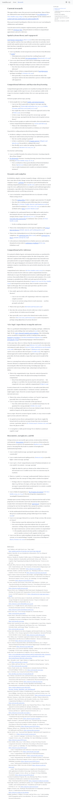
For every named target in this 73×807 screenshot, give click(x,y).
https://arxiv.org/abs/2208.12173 (35, 755)
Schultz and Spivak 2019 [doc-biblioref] (21, 238)
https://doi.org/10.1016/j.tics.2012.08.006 (36, 572)
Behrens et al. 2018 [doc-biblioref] (35, 345)
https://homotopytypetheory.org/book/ (39, 781)
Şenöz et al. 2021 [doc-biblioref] (31, 108)
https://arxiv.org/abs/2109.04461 (31, 751)
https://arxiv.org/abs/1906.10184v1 (17, 613)
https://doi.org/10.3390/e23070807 (31, 718)
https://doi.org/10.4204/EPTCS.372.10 (30, 761)
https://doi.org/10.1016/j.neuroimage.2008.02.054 (21, 609)
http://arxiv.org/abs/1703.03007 (31, 730)
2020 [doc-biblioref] (36, 331)
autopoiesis (35, 504)
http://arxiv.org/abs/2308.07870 (16, 703)
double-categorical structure (35, 102)
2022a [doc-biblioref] (40, 270)
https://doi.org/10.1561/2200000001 (29, 786)
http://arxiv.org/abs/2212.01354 (16, 621)
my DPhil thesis (42, 14)
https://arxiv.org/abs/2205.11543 (43, 695)
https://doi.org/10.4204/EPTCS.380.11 (30, 726)
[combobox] (69, 2)
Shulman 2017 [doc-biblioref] (35, 349)
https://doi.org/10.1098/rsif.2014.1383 (36, 635)
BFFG (23, 209)
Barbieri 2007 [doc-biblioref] (38, 444)
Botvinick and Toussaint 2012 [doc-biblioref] (33, 307)
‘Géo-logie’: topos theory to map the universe (62, 18)
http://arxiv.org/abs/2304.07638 (19, 666)
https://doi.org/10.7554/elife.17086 (24, 646)
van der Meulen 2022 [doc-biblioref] (32, 209)
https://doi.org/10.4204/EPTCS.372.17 (24, 580)
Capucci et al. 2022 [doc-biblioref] (36, 281)
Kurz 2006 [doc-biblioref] (32, 235)
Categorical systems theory (15, 40)
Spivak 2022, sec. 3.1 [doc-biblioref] (29, 216)
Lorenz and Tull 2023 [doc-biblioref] (40, 123)
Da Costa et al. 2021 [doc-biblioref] (33, 206)
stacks (13, 54)
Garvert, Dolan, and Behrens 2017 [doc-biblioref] (35, 347)
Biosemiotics (20, 442)
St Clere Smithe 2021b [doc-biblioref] (32, 270)
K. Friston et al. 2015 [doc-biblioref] (27, 73)
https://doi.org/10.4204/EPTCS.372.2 (18, 740)
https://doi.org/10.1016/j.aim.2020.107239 (25, 641)
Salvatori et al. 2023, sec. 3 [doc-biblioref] (26, 147)
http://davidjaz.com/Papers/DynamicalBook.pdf (21, 674)
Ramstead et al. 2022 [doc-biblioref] (44, 58)
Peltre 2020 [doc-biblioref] (16, 113)
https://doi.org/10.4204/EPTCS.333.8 (18, 747)
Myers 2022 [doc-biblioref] (27, 40)
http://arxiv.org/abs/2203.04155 (35, 670)
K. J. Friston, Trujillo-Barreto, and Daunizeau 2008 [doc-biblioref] (32, 204)
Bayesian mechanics (31, 58)
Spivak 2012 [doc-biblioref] (20, 165)
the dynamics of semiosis (36, 492)
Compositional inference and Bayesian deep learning (62, 12)
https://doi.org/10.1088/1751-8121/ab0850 (19, 792)
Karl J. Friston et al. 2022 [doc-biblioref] (17, 539)
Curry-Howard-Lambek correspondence (27, 333)
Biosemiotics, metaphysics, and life (62, 20)
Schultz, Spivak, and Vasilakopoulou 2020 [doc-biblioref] (32, 230)
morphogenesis (43, 71)
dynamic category (34, 141)
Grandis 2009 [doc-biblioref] (36, 351)
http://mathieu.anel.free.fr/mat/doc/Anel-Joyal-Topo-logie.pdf (25, 551)
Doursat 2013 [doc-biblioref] (39, 457)
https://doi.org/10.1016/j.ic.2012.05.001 (26, 734)
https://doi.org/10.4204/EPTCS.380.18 (24, 775)
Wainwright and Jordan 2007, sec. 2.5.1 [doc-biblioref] (32, 106)
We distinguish (14, 158)
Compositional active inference (61, 16)
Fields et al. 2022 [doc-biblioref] (35, 406)
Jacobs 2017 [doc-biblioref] (31, 185)
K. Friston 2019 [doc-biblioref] (31, 423)
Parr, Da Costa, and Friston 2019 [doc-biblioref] (25, 318)
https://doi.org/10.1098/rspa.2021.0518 (18, 588)
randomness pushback (32, 243)
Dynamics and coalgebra (60, 14)
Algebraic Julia (17, 30)
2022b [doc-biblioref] (11, 516)
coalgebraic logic (24, 235)
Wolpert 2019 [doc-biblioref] (44, 384)
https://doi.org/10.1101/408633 (33, 569)
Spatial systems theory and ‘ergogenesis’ (60, 9)
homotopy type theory (13, 337)
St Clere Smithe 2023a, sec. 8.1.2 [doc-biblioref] (24, 160)
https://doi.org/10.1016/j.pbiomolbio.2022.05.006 (21, 604)
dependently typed (12, 340)
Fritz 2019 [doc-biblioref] (42, 243)
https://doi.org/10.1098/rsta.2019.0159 (33, 681)
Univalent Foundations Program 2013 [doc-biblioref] (31, 337)
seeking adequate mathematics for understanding (23, 19)
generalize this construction (18, 219)
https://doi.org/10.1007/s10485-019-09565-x (19, 713)
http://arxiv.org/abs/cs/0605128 (19, 662)
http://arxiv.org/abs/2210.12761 (16, 629)
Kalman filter (21, 200)
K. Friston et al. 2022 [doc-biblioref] (42, 423)
